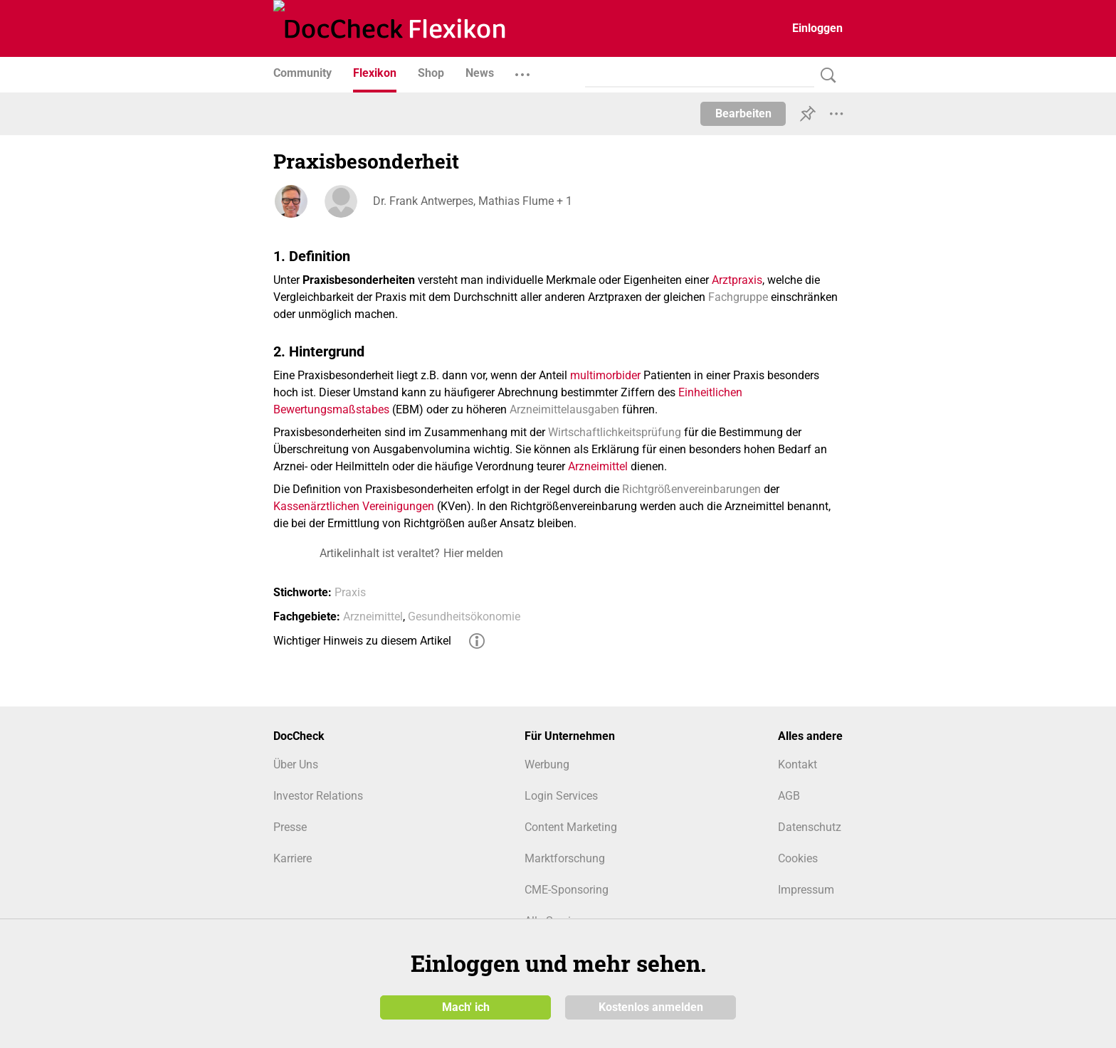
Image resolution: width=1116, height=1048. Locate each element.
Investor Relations (318, 796)
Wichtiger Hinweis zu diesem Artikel (362, 640)
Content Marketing (571, 827)
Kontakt (797, 764)
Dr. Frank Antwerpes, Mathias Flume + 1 (472, 201)
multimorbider (605, 375)
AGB (789, 796)
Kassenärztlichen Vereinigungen (353, 506)
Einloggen (817, 28)
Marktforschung (565, 858)
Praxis (350, 592)
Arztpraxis (737, 280)
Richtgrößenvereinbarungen (691, 489)
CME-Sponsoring (567, 889)
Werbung (547, 764)
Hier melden (473, 553)
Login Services (561, 796)
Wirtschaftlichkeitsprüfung (614, 432)
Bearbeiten (743, 113)
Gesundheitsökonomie (464, 616)
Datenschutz (809, 827)
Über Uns (295, 764)
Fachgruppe (738, 297)
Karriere (292, 858)
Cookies (798, 858)
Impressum (806, 889)
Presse (290, 827)
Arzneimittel (598, 466)
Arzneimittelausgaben (564, 409)
